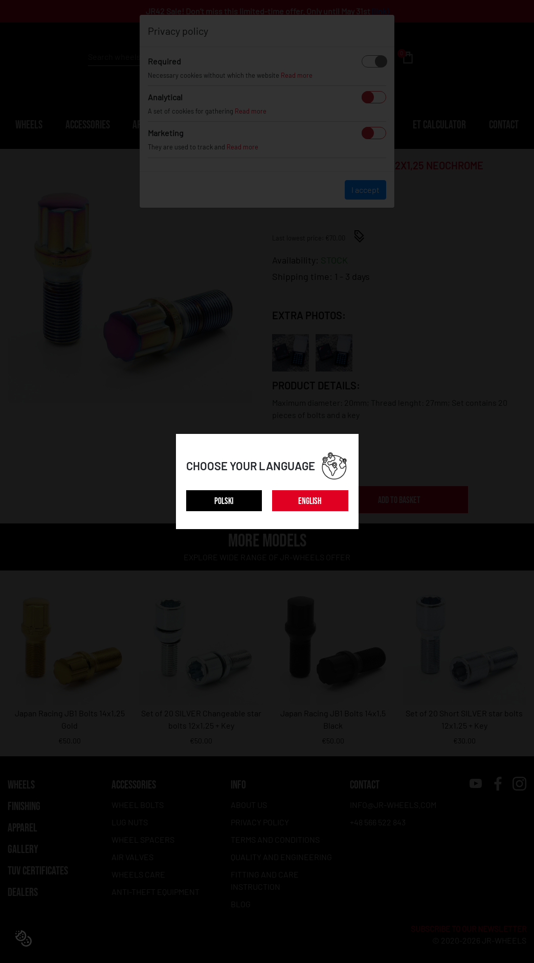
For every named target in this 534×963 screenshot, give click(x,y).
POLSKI (223, 501)
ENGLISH (310, 501)
